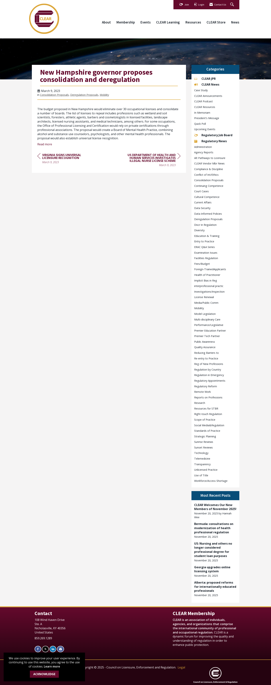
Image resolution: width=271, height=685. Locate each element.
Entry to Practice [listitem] (204, 241)
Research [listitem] (199, 403)
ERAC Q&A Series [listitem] (204, 247)
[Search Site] (232, 4)
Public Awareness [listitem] (204, 341)
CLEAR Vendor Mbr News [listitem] (209, 163)
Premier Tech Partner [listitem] (207, 336)
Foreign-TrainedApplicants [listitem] (210, 269)
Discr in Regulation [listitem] (205, 225)
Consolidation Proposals (54, 95)
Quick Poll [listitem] (200, 123)
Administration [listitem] (203, 147)
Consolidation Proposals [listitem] (208, 180)
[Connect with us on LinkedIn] (53, 649)
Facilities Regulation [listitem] (206, 258)
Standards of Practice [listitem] (207, 430)
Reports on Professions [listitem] (208, 397)
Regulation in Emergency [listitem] (209, 375)
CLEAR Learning (168, 22)
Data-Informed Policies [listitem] (208, 213)
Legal (181, 667)
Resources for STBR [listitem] (206, 408)
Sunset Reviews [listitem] (203, 447)
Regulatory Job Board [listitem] (213, 135)
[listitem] (215, 511)
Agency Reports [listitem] (203, 152)
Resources (193, 22)
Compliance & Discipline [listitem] (208, 169)
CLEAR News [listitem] (206, 84)
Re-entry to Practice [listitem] (206, 358)
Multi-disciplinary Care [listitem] (207, 319)
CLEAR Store (216, 22)
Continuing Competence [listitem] (208, 186)
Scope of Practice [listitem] (204, 419)
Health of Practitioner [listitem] (207, 275)
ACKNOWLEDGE (44, 674)
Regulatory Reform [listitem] (205, 386)
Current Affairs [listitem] (202, 202)
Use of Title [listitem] (201, 475)
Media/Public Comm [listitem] (206, 302)
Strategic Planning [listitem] (205, 436)
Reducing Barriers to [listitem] (206, 353)
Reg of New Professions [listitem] (208, 364)
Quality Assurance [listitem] (204, 347)
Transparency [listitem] (202, 464)
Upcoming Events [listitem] (204, 129)
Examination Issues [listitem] (205, 252)
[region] (153, 160)
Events (145, 22)
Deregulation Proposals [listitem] (208, 219)
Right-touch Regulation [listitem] (208, 414)
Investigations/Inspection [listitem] (209, 291)
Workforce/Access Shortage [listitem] (211, 481)
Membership (125, 22)
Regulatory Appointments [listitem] (209, 380)
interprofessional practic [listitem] (208, 286)
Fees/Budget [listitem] (202, 263)
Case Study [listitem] (201, 90)
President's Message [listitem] (206, 118)
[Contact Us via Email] (60, 649)
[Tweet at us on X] (45, 649)
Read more (44, 144)
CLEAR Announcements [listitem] (208, 96)
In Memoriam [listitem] (202, 112)
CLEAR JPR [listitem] (205, 79)
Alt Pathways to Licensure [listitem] (209, 158)
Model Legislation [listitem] (205, 314)
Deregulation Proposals (84, 95)
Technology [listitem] (201, 453)
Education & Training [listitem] (206, 236)
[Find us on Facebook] (38, 649)
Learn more (52, 666)
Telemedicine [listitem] (202, 458)
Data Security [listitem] (202, 208)
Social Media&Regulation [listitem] (209, 425)
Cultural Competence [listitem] (206, 197)
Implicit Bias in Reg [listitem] (205, 280)
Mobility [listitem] (199, 308)
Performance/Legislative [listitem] (208, 325)
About (106, 22)
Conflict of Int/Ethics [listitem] (206, 174)
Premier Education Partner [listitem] (210, 330)
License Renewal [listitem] (204, 297)
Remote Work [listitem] (202, 391)
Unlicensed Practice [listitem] (205, 469)
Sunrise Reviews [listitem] (203, 442)
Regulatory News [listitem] (210, 141)
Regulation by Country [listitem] (207, 369)
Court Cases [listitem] (201, 191)
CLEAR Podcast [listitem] (203, 101)
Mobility (104, 95)
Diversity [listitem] (199, 230)
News (235, 22)
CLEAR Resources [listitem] (204, 107)
